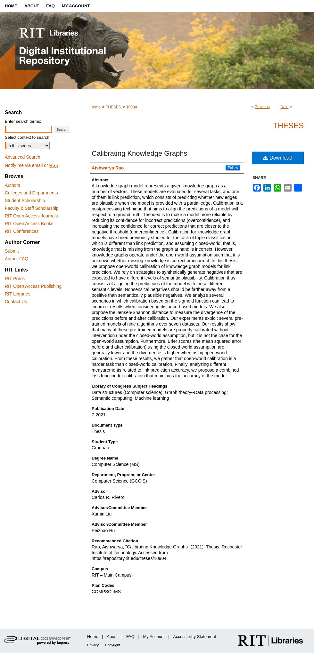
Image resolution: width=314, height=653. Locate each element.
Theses (288, 125)
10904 (131, 107)
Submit (12, 251)
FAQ (130, 636)
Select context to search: (27, 137)
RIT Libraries (17, 293)
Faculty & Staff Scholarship (32, 208)
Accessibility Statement (194, 636)
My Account (154, 636)
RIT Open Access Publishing (33, 286)
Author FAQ (16, 258)
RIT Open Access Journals (31, 215)
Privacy (93, 645)
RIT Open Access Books (29, 223)
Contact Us (16, 301)
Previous (262, 107)
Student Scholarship (25, 200)
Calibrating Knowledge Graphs (139, 153)
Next (285, 107)
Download (278, 158)
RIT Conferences (22, 231)
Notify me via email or (31, 165)
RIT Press (15, 278)
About (112, 636)
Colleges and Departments (31, 192)
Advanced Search (22, 157)
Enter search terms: (23, 121)
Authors (12, 185)
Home (95, 107)
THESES (113, 107)
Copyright (112, 645)
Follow (233, 167)
